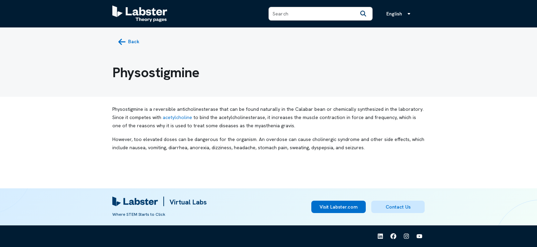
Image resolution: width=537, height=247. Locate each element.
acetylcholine (177, 117)
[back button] (128, 42)
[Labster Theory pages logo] (139, 13)
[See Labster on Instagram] (406, 236)
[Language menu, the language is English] (400, 14)
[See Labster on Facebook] (393, 236)
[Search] (363, 14)
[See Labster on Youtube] (419, 236)
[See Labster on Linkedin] (380, 236)
